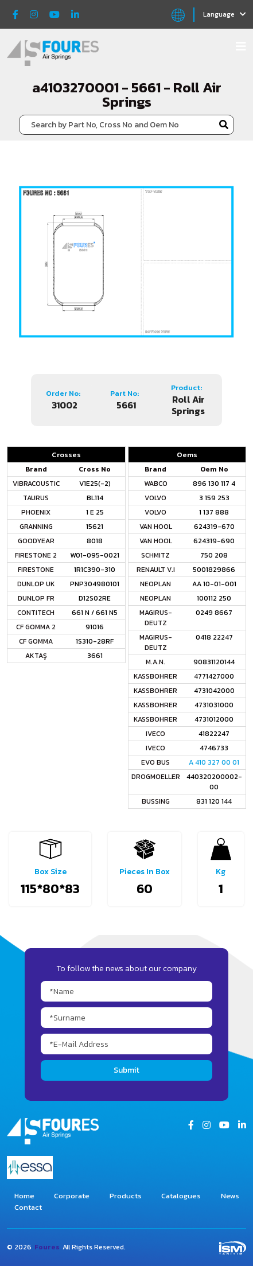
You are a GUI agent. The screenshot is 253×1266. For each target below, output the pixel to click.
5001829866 (214, 569)
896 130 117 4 (214, 483)
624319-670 (214, 526)
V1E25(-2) (95, 483)
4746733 (214, 748)
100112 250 (214, 598)
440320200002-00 (214, 782)
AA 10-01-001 (214, 584)
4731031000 (213, 705)
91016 (94, 627)
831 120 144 (214, 801)
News (230, 1195)
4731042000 (214, 690)
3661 (95, 655)
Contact (28, 1207)
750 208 (214, 555)
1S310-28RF (95, 641)
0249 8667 (214, 612)
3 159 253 (214, 498)
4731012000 (213, 719)
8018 (95, 541)
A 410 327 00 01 (214, 762)
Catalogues (181, 1195)
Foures (47, 1247)
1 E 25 (95, 512)
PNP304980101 (94, 584)
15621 (94, 526)
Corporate (71, 1195)
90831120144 (214, 662)
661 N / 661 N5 (95, 612)
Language (224, 14)
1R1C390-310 (94, 569)
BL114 (95, 498)
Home (24, 1195)
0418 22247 (214, 637)
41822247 (213, 734)
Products (126, 1195)
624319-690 (214, 541)
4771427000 (214, 676)
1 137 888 (214, 512)
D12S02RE (95, 598)
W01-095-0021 (94, 555)
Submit (126, 1070)
